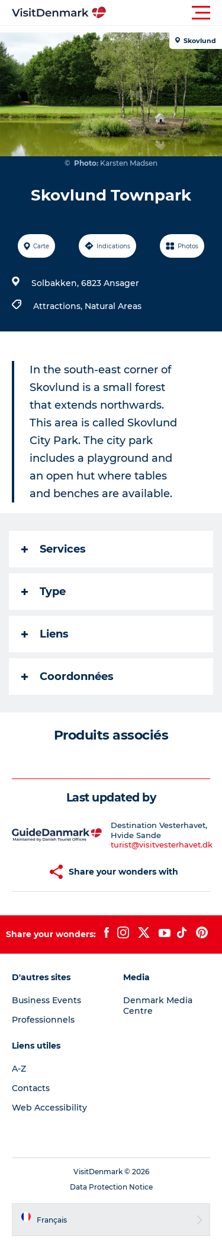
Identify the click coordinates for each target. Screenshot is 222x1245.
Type (43, 591)
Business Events (46, 1000)
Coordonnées (67, 676)
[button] (164, 13)
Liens (45, 634)
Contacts (31, 1088)
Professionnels (43, 1019)
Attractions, (59, 306)
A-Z (19, 1068)
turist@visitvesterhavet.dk (162, 844)
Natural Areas (113, 306)
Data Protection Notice (111, 1186)
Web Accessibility (49, 1107)
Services (53, 549)
